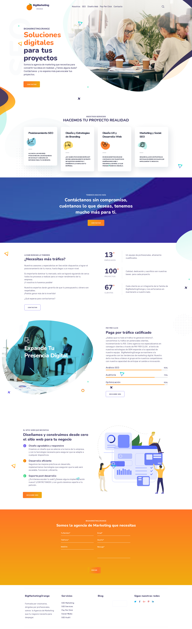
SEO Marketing (67, 595)
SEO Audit (65, 610)
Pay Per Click (106, 6)
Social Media (66, 606)
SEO (84, 6)
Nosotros (76, 6)
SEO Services (67, 599)
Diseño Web (93, 6)
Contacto (118, 6)
